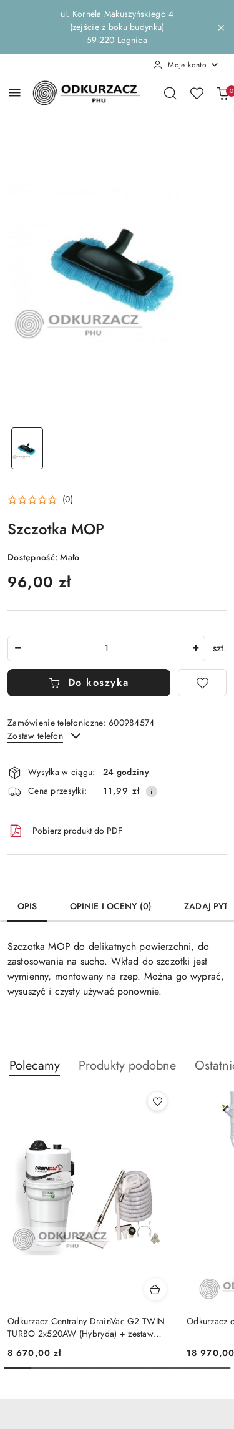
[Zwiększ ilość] (195, 648)
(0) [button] (67, 499)
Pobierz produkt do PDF (64, 831)
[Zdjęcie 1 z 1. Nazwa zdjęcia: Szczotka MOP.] (27, 448)
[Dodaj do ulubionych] (202, 682)
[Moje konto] (186, 65)
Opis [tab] (27, 906)
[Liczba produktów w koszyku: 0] (223, 93)
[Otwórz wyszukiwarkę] (170, 93)
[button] (40, 500)
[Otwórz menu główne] (14, 92)
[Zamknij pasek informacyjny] (221, 27)
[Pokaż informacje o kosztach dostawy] (151, 791)
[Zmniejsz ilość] (17, 648)
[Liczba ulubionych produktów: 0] (196, 93)
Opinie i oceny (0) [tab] (111, 906)
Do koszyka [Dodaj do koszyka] (89, 683)
